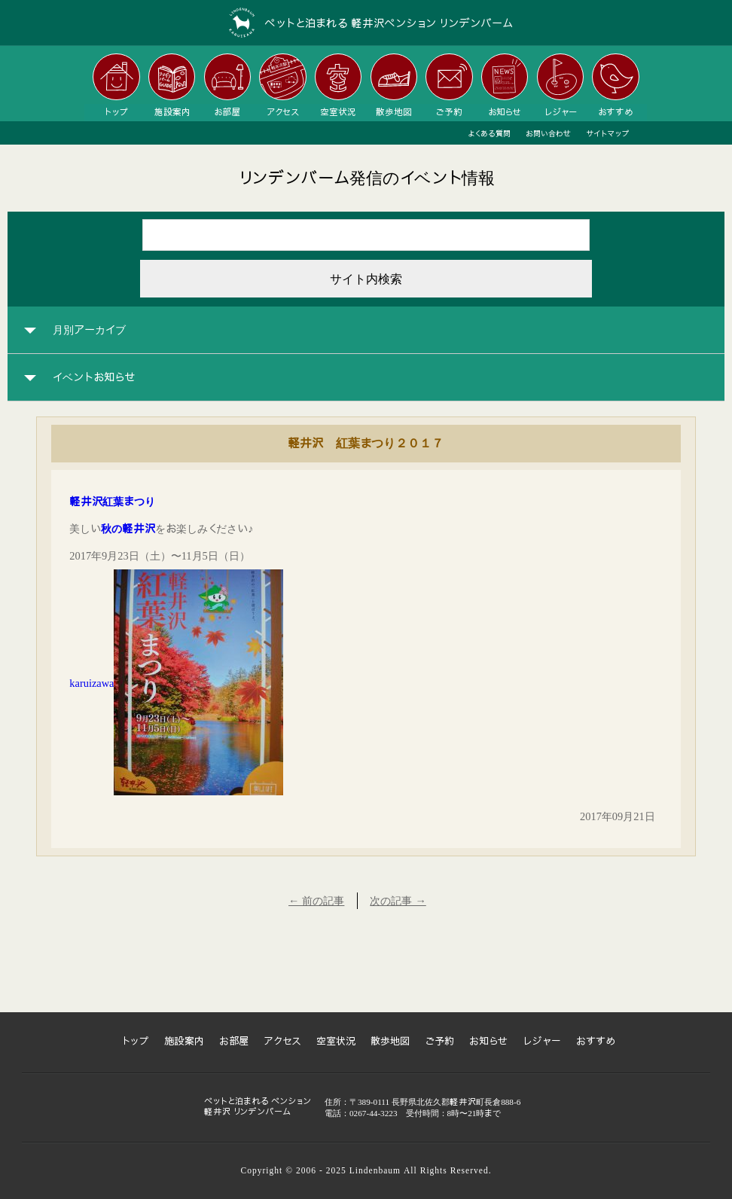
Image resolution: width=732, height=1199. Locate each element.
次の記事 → (397, 901)
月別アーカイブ (89, 330)
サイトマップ (608, 134)
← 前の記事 (316, 901)
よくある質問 (489, 134)
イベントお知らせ (94, 377)
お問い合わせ (548, 134)
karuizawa (91, 683)
